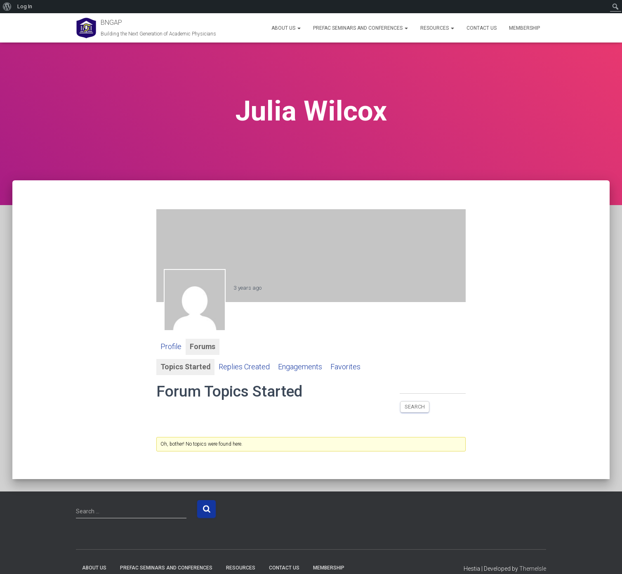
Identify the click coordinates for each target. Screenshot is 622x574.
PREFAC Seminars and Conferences (360, 28)
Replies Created (245, 367)
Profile (170, 347)
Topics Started (185, 367)
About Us (286, 28)
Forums (203, 347)
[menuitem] (7, 6)
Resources (437, 28)
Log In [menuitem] (24, 6)
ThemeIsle (532, 568)
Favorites (346, 367)
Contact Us (482, 28)
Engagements (301, 367)
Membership (524, 28)
